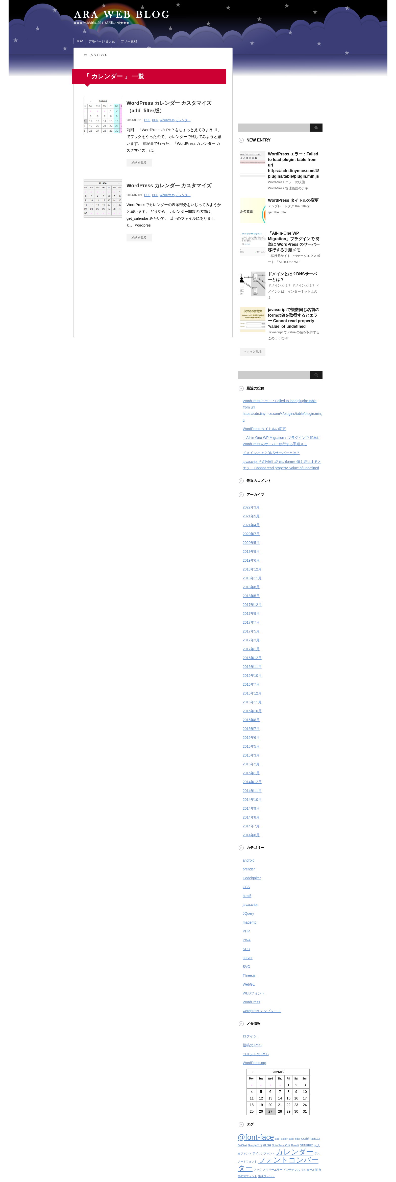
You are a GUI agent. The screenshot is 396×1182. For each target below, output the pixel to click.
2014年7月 (251, 826)
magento (249, 922)
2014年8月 (251, 817)
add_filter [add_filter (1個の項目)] (294, 1138)
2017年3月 (251, 640)
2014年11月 (252, 791)
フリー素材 (129, 41)
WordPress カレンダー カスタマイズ (169, 185)
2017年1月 (251, 649)
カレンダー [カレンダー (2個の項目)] (294, 1152)
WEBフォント (254, 993)
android (249, 860)
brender (249, 869)
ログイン (250, 1036)
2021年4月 (251, 525)
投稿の (252, 1045)
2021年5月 (251, 516)
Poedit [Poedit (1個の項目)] (295, 1145)
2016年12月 (252, 658)
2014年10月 (252, 800)
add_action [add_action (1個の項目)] (281, 1138)
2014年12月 (252, 782)
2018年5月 (251, 596)
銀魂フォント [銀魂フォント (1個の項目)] (266, 1176)
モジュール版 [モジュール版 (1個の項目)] (309, 1169)
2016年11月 (252, 667)
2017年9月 (251, 614)
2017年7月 (251, 622)
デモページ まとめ (102, 41)
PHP (155, 120)
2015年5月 (251, 746)
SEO (246, 949)
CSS (147, 120)
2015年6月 (251, 738)
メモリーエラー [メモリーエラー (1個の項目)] (272, 1169)
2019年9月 (251, 551)
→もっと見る (253, 351)
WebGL (249, 984)
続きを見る (139, 162)
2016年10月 (252, 676)
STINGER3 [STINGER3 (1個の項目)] (306, 1145)
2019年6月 (251, 560)
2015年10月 (252, 711)
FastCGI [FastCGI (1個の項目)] (315, 1138)
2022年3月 (251, 507)
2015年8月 (251, 720)
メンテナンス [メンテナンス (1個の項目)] (291, 1169)
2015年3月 (251, 755)
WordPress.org (254, 1063)
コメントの (256, 1054)
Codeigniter (252, 878)
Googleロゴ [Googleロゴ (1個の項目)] (255, 1145)
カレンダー (183, 120)
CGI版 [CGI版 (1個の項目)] (305, 1138)
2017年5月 (251, 631)
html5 (247, 896)
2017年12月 (252, 605)
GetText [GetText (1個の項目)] (242, 1145)
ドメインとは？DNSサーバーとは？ (271, 453)
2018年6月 (251, 587)
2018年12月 (252, 569)
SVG (246, 967)
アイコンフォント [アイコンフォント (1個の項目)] (264, 1153)
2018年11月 (252, 578)
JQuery (248, 913)
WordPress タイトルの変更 (293, 200)
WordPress (167, 120)
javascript (250, 905)
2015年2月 (251, 764)
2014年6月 (251, 835)
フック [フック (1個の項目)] (258, 1169)
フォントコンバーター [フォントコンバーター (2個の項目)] (278, 1164)
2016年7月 (251, 684)
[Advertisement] (126, 292)
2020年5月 (251, 543)
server (248, 958)
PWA (247, 940)
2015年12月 (252, 693)
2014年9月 (251, 808)
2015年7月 (251, 729)
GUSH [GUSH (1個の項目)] (267, 1145)
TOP (79, 41)
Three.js (249, 975)
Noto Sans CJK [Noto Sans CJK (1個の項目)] (281, 1145)
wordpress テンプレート (262, 1011)
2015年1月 (251, 773)
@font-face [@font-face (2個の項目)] (256, 1137)
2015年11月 (252, 702)
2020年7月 (251, 534)
